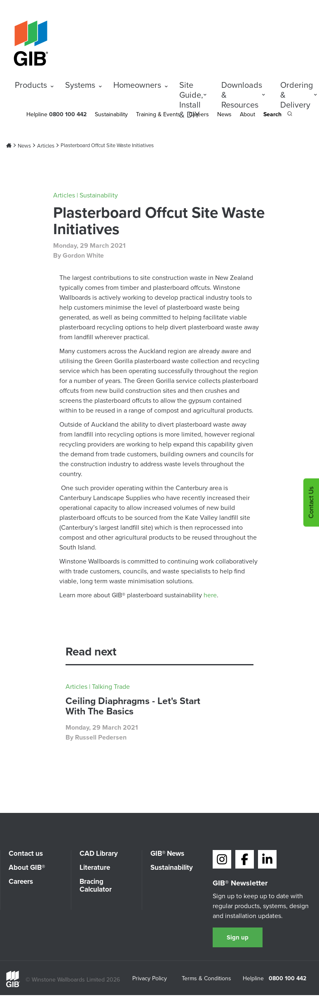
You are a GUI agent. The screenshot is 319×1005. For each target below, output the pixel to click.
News (224, 114)
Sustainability (111, 114)
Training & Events (158, 114)
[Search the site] (277, 115)
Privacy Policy (149, 979)
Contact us (26, 853)
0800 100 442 (287, 979)
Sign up (238, 937)
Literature (95, 867)
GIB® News (167, 853)
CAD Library (99, 853)
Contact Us (311, 503)
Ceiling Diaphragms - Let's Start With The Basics (133, 706)
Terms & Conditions (206, 979)
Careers (21, 881)
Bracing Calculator (96, 885)
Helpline (36, 114)
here (210, 595)
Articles (45, 146)
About (247, 114)
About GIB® (27, 867)
